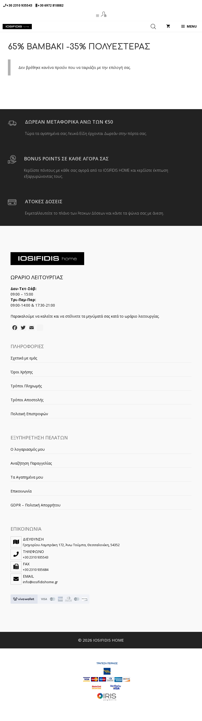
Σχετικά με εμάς (24, 358)
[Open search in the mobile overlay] (153, 26)
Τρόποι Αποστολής (27, 399)
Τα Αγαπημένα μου (27, 477)
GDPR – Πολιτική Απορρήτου (35, 504)
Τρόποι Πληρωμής (26, 385)
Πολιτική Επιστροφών (29, 413)
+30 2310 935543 (19, 5)
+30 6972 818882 (50, 5)
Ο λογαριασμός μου (28, 449)
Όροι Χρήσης (22, 371)
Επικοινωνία (21, 491)
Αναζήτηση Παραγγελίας (31, 463)
